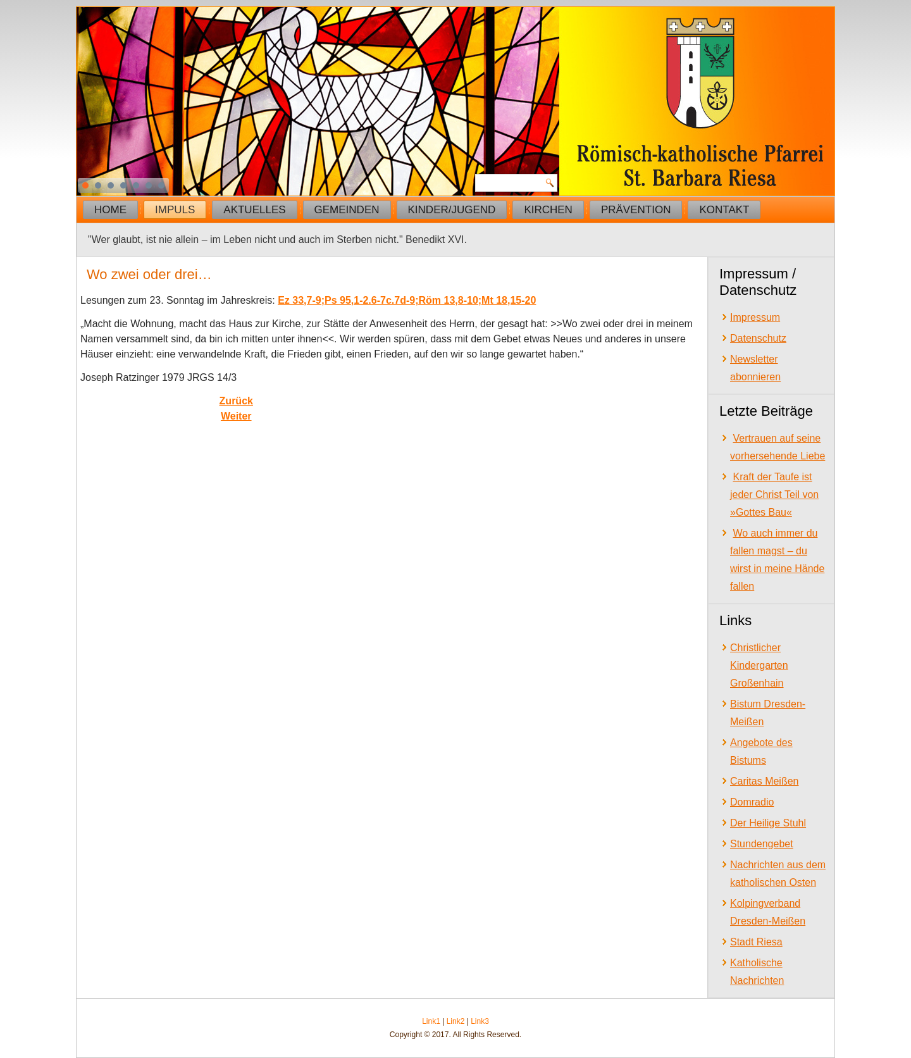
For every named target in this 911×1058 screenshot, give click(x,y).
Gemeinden (347, 210)
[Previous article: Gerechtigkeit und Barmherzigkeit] (236, 400)
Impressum (755, 317)
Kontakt (724, 210)
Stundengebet (761, 843)
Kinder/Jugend (452, 210)
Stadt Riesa (756, 942)
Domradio (752, 802)
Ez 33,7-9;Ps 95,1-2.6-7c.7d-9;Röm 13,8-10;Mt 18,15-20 (407, 300)
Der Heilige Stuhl (768, 823)
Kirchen (548, 210)
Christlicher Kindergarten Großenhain (759, 665)
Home (110, 210)
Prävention (636, 210)
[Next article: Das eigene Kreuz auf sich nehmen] (236, 416)
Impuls (175, 210)
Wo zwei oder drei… (149, 274)
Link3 (480, 1021)
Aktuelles (254, 210)
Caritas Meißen (764, 781)
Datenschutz (758, 338)
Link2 (456, 1021)
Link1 (431, 1021)
